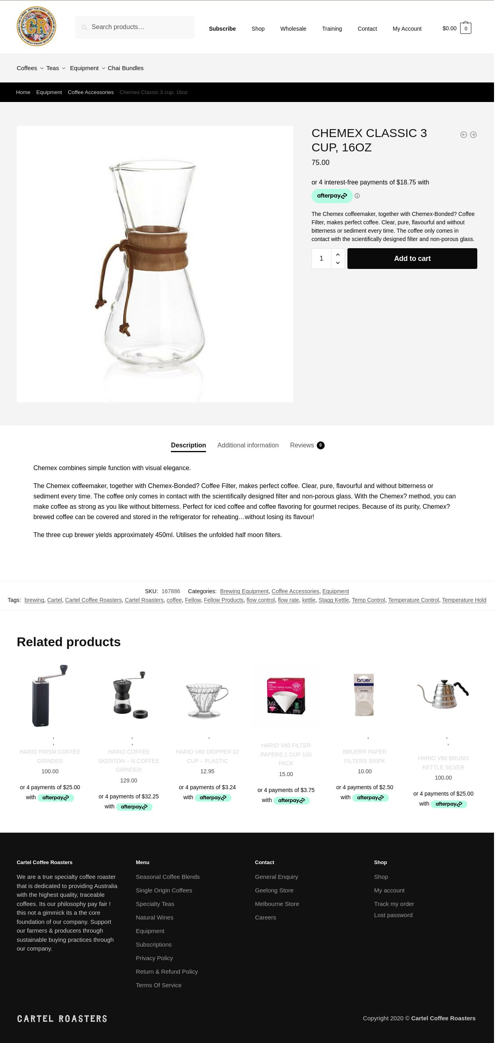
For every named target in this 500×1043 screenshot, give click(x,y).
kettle (308, 595)
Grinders (69, 738)
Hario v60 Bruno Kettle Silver (443, 758)
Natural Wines (154, 912)
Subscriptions (154, 939)
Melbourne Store (277, 899)
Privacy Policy (154, 953)
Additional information (248, 440)
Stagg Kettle (334, 595)
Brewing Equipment (244, 586)
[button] (338, 250)
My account (389, 885)
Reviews (302, 441)
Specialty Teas (155, 899)
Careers (265, 912)
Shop (258, 28)
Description (188, 440)
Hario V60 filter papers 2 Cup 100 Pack (286, 749)
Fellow (193, 595)
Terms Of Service (159, 980)
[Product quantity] (321, 253)
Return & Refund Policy (167, 966)
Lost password (393, 910)
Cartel (54, 595)
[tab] (188, 433)
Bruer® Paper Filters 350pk (365, 751)
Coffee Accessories (91, 87)
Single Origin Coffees (164, 885)
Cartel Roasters (144, 595)
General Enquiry (276, 872)
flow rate (288, 595)
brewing (34, 595)
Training (332, 28)
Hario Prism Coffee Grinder (50, 751)
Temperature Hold (464, 595)
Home (23, 87)
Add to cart (412, 254)
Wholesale (293, 28)
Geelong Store (274, 885)
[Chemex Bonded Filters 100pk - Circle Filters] (473, 130)
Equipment (49, 87)
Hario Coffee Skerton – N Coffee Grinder (128, 756)
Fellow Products (224, 595)
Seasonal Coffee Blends (168, 872)
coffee (174, 595)
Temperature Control (413, 595)
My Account (407, 28)
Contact (367, 28)
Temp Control (368, 595)
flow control (261, 595)
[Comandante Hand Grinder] (464, 130)
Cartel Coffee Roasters (93, 595)
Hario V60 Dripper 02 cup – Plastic (207, 751)
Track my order (394, 899)
